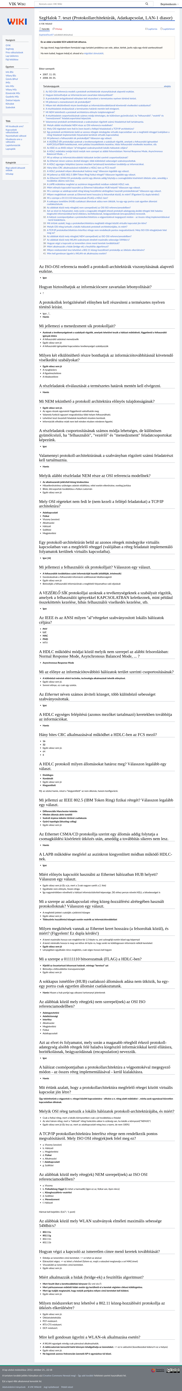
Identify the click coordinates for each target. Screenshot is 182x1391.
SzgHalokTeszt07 (47, 35)
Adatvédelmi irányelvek (14, 1387)
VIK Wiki (17, 4)
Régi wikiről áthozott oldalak (15, 169)
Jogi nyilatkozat (51, 1387)
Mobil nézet (67, 1387)
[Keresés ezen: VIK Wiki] (93, 3)
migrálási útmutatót (93, 53)
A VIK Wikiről (34, 1387)
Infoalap (9, 174)
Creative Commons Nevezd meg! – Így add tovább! (68, 1375)
